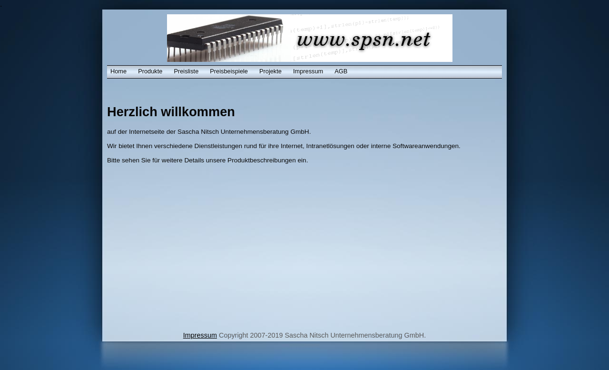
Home (118, 71)
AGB (340, 71)
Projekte (270, 71)
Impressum (308, 71)
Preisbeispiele (229, 71)
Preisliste (186, 71)
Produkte (150, 71)
